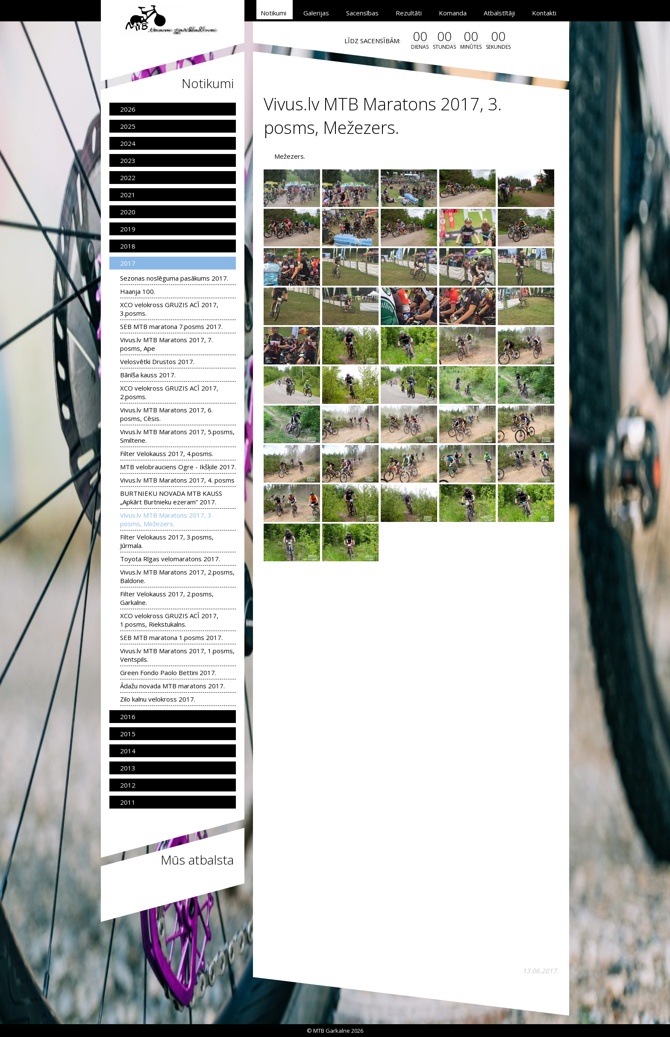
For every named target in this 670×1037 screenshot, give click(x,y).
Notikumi (273, 13)
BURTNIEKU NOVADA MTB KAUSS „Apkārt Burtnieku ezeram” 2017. (171, 497)
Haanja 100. (137, 291)
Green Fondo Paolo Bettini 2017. (168, 672)
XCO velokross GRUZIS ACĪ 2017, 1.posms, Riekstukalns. (169, 619)
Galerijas (316, 13)
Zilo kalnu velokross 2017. (157, 699)
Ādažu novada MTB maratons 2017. (172, 685)
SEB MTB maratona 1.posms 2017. (171, 637)
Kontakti (544, 13)
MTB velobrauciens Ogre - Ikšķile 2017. (178, 466)
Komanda (453, 13)
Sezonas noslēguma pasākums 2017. (174, 278)
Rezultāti (409, 13)
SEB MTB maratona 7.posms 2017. (171, 326)
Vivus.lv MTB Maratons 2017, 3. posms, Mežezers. (166, 519)
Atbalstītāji (499, 13)
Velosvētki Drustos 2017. (157, 361)
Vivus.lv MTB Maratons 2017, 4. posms (177, 480)
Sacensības (362, 13)
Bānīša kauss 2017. (148, 374)
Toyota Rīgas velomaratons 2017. (170, 558)
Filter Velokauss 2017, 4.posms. (166, 453)
